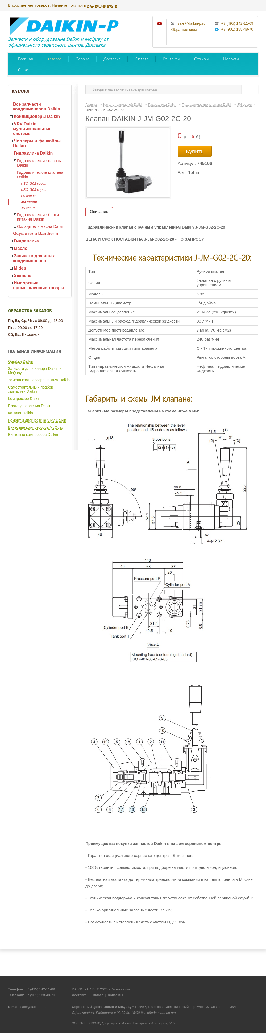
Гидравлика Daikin (33, 153)
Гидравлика (26, 241)
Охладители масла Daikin (40, 226)
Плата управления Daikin (29, 406)
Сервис (82, 58)
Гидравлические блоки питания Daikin (38, 216)
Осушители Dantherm (35, 233)
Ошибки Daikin (20, 361)
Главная (25, 58)
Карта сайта (120, 989)
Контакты (171, 58)
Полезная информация (34, 351)
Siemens (22, 275)
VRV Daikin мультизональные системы (32, 129)
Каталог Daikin (20, 413)
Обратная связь (184, 29)
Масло (20, 248)
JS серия (28, 208)
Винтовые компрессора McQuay (35, 427)
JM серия (29, 202)
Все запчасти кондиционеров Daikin (36, 106)
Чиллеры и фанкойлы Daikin (37, 143)
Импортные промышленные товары (38, 285)
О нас (23, 69)
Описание (99, 211)
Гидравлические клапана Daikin (40, 174)
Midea (20, 268)
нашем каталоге (102, 5)
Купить (194, 151)
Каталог (54, 58)
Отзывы (201, 58)
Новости (231, 58)
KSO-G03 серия (33, 190)
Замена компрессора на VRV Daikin (39, 380)
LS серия (28, 196)
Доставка (111, 58)
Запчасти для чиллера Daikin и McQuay (34, 370)
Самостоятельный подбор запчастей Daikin (30, 389)
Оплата (141, 58)
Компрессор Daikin (24, 398)
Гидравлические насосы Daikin (39, 162)
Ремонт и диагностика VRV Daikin (37, 420)
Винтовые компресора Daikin (33, 434)
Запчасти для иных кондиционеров (34, 258)
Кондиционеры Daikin (37, 116)
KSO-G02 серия (33, 183)
